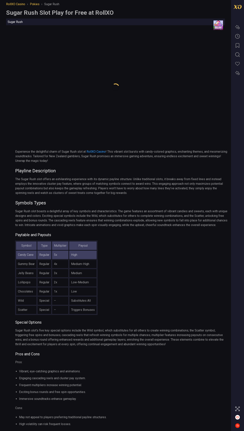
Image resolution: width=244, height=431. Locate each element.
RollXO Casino (96, 151)
